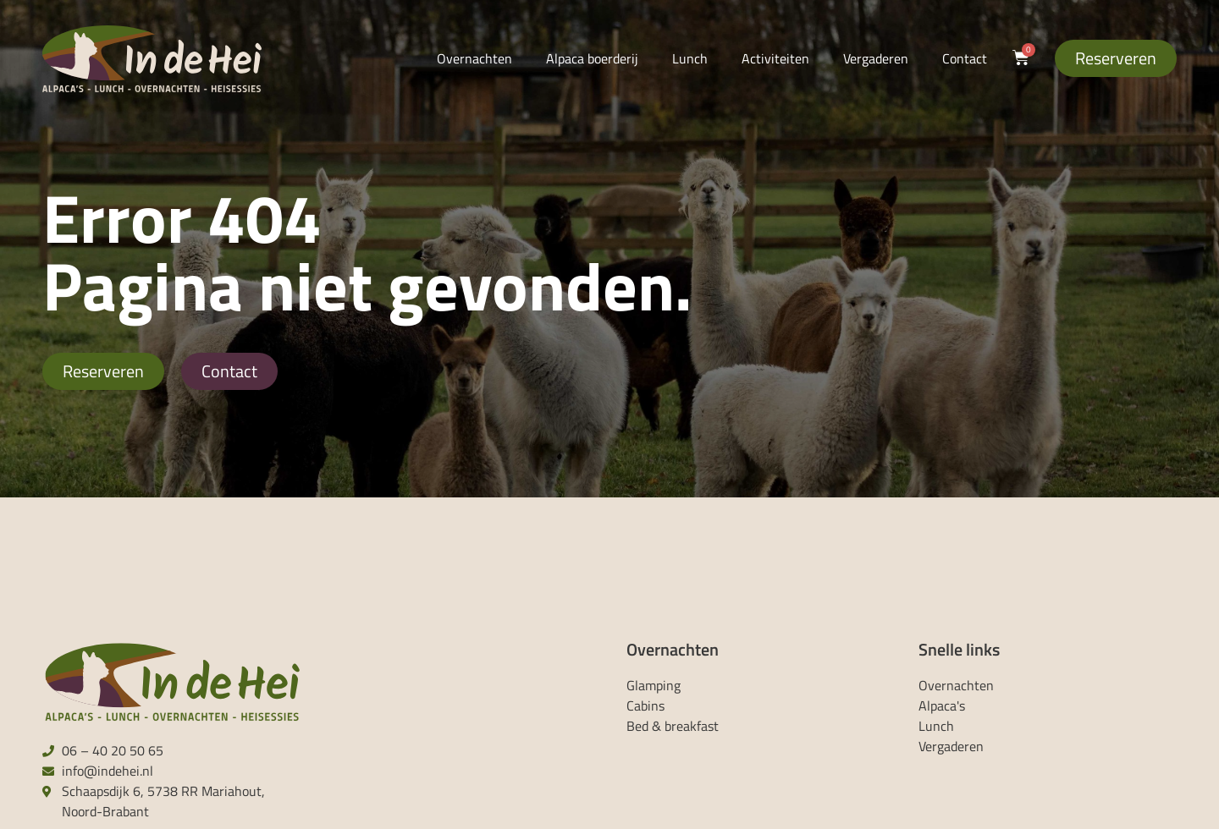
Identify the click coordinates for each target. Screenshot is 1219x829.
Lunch (690, 58)
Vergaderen (875, 58)
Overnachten (474, 58)
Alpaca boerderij (592, 58)
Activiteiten (775, 58)
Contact (964, 58)
